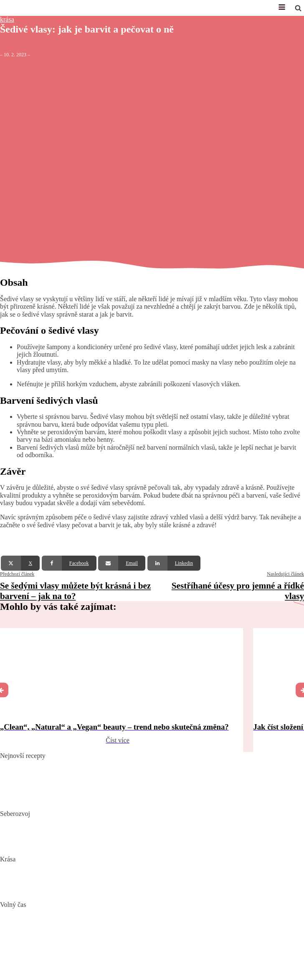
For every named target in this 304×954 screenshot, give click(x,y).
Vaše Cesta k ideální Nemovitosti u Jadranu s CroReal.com (78, 937)
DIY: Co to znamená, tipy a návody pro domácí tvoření (73, 924)
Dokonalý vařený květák (33, 800)
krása (7, 19)
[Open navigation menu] (282, 8)
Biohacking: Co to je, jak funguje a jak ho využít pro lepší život (85, 821)
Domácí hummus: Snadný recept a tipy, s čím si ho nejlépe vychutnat (92, 775)
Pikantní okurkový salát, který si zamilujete (58, 763)
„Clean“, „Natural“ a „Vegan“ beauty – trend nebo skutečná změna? (90, 866)
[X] (20, 563)
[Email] (121, 563)
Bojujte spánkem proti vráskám (42, 891)
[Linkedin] (173, 563)
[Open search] (298, 8)
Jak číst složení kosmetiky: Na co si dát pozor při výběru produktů (88, 879)
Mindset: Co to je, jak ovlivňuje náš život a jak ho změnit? (78, 833)
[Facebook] (69, 563)
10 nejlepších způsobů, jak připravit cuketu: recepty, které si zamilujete (95, 788)
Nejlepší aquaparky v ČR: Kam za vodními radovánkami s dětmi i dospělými (103, 912)
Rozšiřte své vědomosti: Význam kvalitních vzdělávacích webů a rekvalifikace (105, 846)
